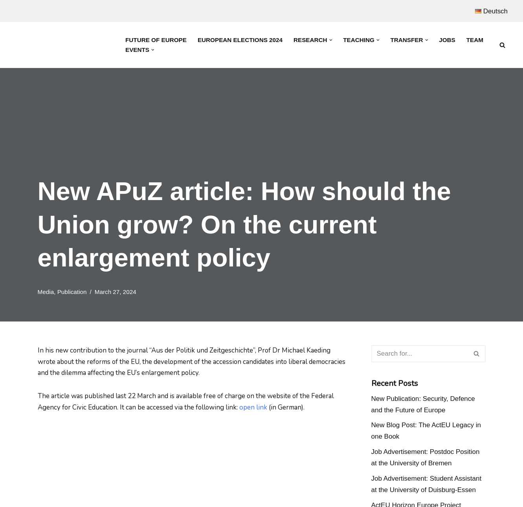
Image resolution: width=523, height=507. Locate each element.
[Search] (502, 45)
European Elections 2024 (240, 40)
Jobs (448, 40)
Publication (72, 291)
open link (255, 407)
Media (46, 291)
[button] (331, 40)
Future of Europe (156, 40)
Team (475, 40)
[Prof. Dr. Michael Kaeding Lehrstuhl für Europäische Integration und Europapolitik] (63, 45)
